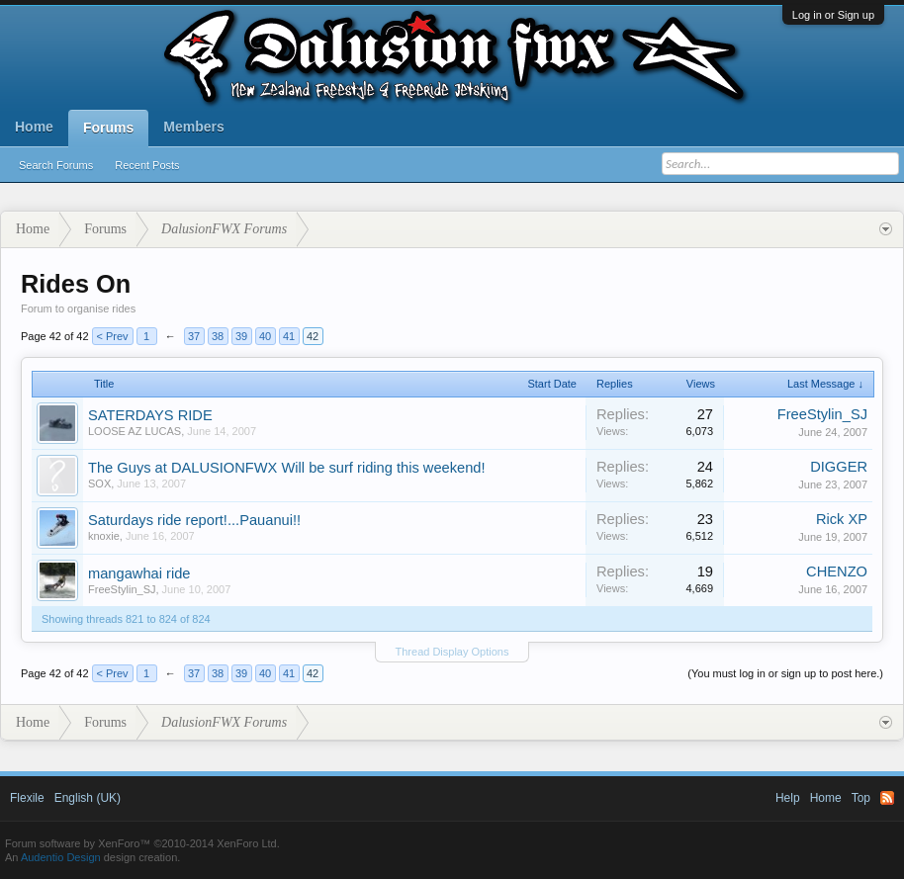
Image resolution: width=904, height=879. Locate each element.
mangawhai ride (139, 573)
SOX (99, 483)
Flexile (27, 798)
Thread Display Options (452, 652)
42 (312, 336)
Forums (108, 127)
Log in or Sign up (833, 15)
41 (289, 336)
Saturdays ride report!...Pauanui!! (194, 520)
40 (265, 336)
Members (193, 126)
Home (34, 126)
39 (241, 336)
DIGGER (838, 467)
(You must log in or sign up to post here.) (785, 673)
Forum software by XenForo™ (142, 843)
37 (194, 336)
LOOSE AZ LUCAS (134, 431)
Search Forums (56, 165)
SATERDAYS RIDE (150, 415)
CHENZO (836, 571)
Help (787, 798)
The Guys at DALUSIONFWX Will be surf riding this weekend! (287, 468)
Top (861, 798)
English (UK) (87, 798)
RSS (887, 798)
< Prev (113, 336)
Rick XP (841, 519)
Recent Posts (147, 165)
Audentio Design (61, 857)
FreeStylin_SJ (822, 414)
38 (218, 336)
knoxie (104, 536)
